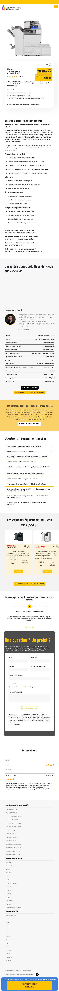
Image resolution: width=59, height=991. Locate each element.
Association (9, 866)
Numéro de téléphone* (38, 666)
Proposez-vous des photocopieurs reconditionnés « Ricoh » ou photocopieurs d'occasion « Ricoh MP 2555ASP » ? (28, 490)
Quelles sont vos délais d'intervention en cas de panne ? (22, 462)
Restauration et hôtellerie (13, 907)
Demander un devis (29, 985)
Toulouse (9, 961)
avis (24, 76)
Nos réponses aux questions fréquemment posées (23, 104)
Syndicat (8, 897)
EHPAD (8, 880)
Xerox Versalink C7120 (13, 851)
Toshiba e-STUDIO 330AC (13, 844)
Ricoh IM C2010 (11, 830)
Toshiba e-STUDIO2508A (18, 551)
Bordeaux (9, 919)
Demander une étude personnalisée (29, 423)
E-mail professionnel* (16, 675)
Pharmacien (9, 900)
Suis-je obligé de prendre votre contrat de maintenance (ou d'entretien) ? (27, 456)
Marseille (8, 936)
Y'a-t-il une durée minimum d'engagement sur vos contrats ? (24, 446)
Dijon (7, 922)
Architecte (9, 862)
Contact (7, 974)
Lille (7, 929)
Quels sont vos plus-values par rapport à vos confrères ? (22, 479)
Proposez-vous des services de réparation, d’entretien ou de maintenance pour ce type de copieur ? (27, 497)
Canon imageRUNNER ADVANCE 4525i (47, 551)
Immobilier (9, 887)
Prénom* (34, 658)
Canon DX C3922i (11, 813)
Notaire (8, 890)
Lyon (7, 933)
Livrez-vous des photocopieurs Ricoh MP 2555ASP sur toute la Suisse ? (27, 484)
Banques (8, 904)
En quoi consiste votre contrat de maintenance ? (20, 451)
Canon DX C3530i (11, 809)
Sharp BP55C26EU (11, 840)
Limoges (8, 926)
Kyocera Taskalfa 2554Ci (13, 823)
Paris (7, 947)
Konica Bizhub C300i (12, 820)
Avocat (8, 869)
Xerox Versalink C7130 (13, 854)
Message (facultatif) (15, 692)
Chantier (8, 873)
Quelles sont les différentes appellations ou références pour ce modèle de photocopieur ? (28, 503)
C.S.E (7, 876)
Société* (11, 666)
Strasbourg (9, 957)
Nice (7, 943)
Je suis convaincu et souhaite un (29, 392)
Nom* (10, 658)
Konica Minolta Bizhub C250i (14, 816)
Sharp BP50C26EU (11, 837)
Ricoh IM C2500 (11, 834)
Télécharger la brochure (30, 387)
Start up (8, 894)
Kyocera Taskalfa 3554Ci (13, 827)
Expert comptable (11, 883)
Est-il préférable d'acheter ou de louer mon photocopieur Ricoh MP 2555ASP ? (28, 468)
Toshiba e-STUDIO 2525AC (14, 847)
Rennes (8, 950)
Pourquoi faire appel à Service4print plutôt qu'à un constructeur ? (25, 473)
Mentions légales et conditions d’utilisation (21, 974)
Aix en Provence (11, 915)
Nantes (8, 940)
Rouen (8, 954)
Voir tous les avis (10, 769)
